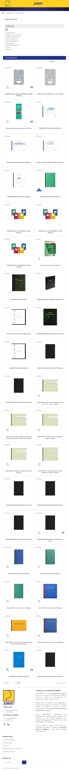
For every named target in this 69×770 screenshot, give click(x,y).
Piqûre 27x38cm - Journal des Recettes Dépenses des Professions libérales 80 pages (19, 643)
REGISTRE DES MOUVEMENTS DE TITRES (19, 676)
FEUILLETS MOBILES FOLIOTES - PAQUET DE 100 (19, 334)
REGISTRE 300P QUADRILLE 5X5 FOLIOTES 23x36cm (50, 505)
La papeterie (9, 13)
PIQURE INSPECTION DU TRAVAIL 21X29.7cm (50, 128)
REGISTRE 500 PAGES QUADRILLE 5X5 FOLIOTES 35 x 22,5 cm (50, 540)
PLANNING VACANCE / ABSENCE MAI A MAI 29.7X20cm (50, 94)
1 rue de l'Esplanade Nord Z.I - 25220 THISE (11, 711)
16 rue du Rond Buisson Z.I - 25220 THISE (10, 719)
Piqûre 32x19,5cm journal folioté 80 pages (19, 573)
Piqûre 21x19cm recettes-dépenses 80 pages (50, 608)
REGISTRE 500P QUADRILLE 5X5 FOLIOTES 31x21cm (19, 402)
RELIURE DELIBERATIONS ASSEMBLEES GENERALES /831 (50, 299)
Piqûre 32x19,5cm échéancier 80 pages (50, 573)
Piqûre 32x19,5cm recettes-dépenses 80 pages (19, 608)
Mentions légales (7, 743)
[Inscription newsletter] (24, 762)
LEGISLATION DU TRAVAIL (14, 35)
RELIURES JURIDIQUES (12, 45)
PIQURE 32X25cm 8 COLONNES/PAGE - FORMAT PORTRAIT (19, 266)
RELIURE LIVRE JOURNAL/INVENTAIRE (19, 368)
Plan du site (6, 746)
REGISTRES (10, 43)
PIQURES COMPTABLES (13, 37)
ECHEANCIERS (10, 33)
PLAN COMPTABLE (11, 39)
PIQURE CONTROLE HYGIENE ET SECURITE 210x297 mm (50, 162)
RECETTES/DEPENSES (12, 41)
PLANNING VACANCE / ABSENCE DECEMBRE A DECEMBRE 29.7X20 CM (19, 95)
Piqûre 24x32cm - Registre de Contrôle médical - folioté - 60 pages (50, 437)
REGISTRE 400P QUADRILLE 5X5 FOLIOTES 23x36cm (19, 539)
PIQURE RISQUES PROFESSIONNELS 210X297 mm (19, 162)
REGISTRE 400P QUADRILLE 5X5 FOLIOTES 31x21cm (50, 676)
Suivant (19, 683)
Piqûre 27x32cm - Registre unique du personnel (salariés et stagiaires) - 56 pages (50, 471)
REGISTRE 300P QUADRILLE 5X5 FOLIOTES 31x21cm (50, 368)
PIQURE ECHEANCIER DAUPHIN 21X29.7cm (50, 197)
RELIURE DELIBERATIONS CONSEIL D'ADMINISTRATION (50, 334)
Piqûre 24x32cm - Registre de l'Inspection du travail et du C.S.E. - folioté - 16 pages (50, 403)
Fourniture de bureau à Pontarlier (12, 749)
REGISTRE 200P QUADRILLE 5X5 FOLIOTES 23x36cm (19, 505)
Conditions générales (9, 740)
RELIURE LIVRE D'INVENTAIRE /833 (18, 299)
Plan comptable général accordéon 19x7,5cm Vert (19, 128)
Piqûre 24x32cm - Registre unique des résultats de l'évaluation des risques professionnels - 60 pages (19, 437)
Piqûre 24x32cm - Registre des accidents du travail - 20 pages (18, 471)
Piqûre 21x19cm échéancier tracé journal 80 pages (50, 642)
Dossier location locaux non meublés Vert (50, 265)
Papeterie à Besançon (9, 751)
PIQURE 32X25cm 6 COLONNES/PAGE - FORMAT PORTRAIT (50, 232)
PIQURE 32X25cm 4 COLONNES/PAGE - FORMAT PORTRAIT (19, 232)
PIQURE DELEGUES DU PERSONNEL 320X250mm (19, 197)
